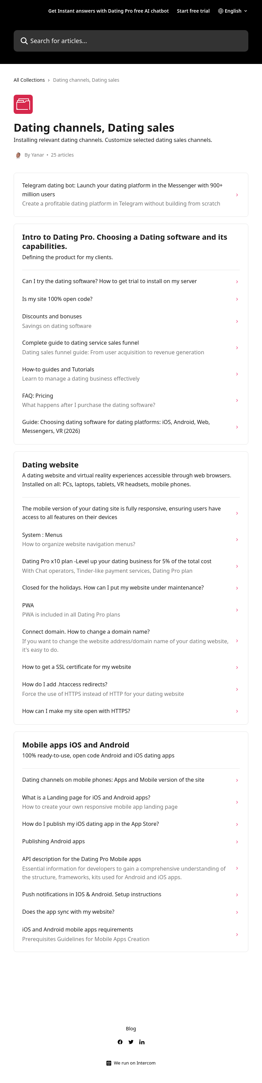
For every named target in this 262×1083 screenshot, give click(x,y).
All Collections (29, 80)
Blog (131, 1028)
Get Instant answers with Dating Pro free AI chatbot (108, 11)
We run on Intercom (135, 1063)
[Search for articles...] (131, 41)
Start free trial (193, 11)
